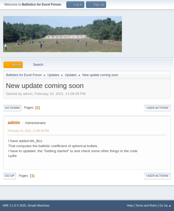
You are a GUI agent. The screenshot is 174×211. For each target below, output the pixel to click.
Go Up (9, 175)
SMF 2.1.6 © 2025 (14, 205)
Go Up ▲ (165, 205)
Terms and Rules (146, 205)
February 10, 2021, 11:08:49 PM (28, 130)
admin (14, 122)
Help (130, 205)
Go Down (12, 107)
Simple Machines (38, 205)
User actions (157, 107)
